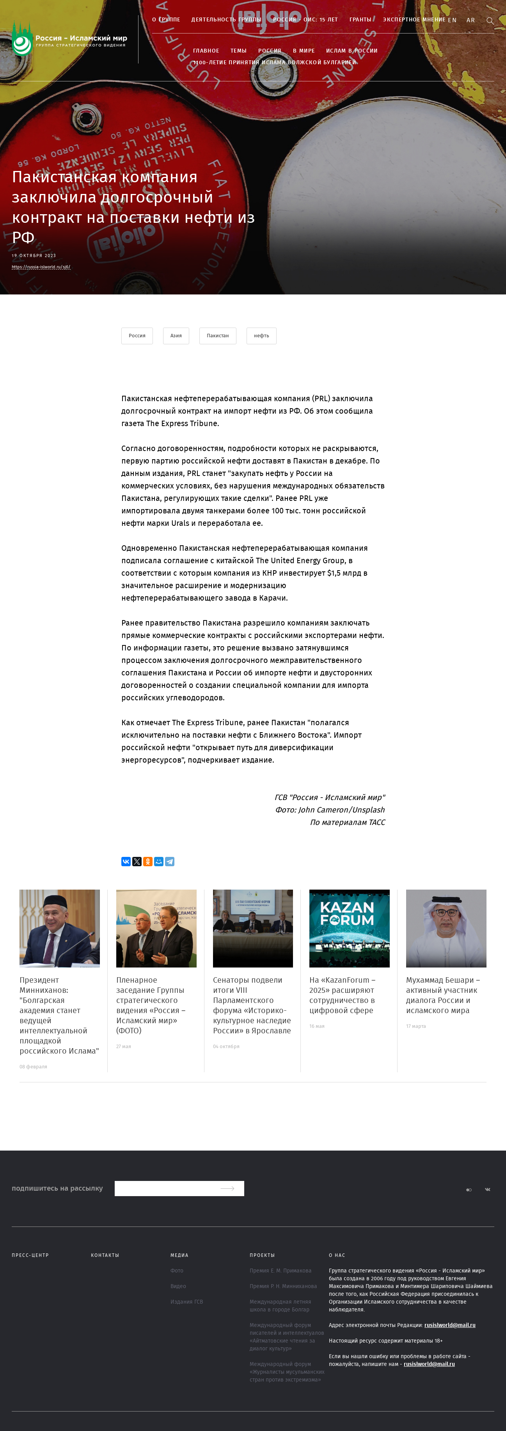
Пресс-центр (30, 1255)
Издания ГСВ (186, 1302)
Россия (270, 51)
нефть (261, 335)
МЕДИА (179, 1255)
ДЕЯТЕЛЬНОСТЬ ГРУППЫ (227, 20)
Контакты (105, 1255)
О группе (166, 20)
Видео (178, 1286)
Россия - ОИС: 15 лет (305, 20)
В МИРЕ (304, 51)
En (452, 20)
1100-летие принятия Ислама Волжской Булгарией (274, 62)
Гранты (361, 20)
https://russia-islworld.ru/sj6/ (41, 267)
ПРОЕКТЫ (262, 1255)
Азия (176, 335)
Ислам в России (352, 51)
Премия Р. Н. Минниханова (283, 1286)
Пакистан (218, 335)
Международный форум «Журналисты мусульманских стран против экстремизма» (287, 1372)
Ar (471, 20)
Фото (176, 1271)
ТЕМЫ (239, 51)
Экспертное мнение (414, 20)
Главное (206, 51)
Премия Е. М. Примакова (281, 1271)
